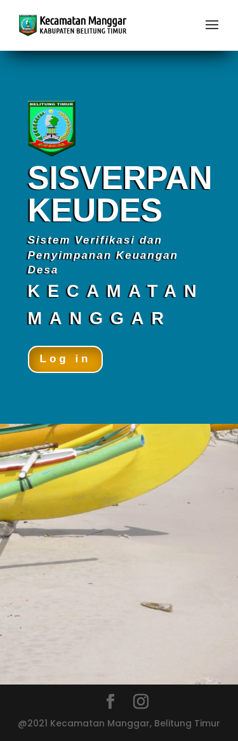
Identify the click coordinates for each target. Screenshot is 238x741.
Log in (65, 359)
